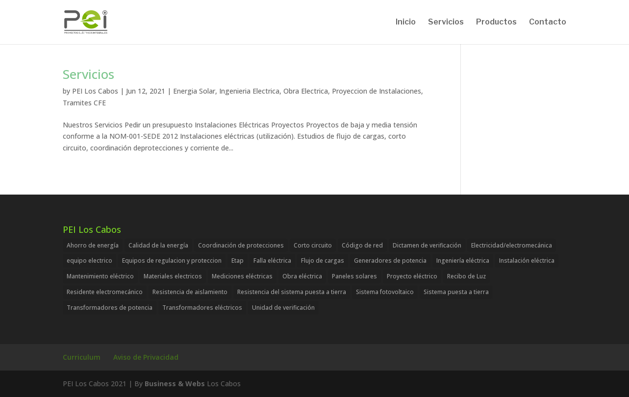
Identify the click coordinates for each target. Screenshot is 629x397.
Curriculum (82, 357)
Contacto (547, 22)
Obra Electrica (305, 91)
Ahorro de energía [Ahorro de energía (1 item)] (93, 245)
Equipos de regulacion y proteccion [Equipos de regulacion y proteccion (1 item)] (172, 260)
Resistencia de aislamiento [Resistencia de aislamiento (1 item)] (189, 292)
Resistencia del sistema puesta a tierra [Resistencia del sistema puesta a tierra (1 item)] (291, 292)
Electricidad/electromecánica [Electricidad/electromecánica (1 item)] (511, 245)
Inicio (406, 22)
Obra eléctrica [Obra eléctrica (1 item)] (302, 276)
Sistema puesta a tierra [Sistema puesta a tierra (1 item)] (456, 292)
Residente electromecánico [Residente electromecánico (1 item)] (105, 292)
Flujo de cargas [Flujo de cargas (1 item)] (322, 260)
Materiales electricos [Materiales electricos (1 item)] (173, 276)
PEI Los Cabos (95, 91)
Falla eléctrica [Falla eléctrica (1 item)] (272, 260)
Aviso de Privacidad (145, 357)
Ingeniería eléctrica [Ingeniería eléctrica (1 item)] (462, 260)
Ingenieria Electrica (249, 91)
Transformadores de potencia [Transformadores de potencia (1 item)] (109, 307)
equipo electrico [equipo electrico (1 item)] (89, 260)
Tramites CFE (84, 102)
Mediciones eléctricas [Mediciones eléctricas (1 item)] (242, 276)
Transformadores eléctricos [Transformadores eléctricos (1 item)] (202, 307)
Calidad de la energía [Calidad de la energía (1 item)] (158, 245)
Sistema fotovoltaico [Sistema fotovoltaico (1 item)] (385, 292)
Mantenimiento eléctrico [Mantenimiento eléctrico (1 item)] (100, 276)
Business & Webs (175, 383)
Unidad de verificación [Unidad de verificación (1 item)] (283, 307)
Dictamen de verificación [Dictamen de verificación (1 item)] (427, 245)
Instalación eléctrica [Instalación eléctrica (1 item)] (526, 260)
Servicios (446, 22)
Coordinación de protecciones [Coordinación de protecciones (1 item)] (241, 245)
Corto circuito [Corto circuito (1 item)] (313, 245)
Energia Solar (194, 91)
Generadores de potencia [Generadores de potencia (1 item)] (390, 260)
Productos (496, 22)
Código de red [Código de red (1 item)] (362, 245)
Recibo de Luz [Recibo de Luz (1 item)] (466, 276)
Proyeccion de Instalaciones (376, 91)
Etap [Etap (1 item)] (237, 260)
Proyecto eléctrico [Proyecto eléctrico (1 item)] (412, 276)
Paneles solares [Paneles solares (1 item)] (354, 276)
